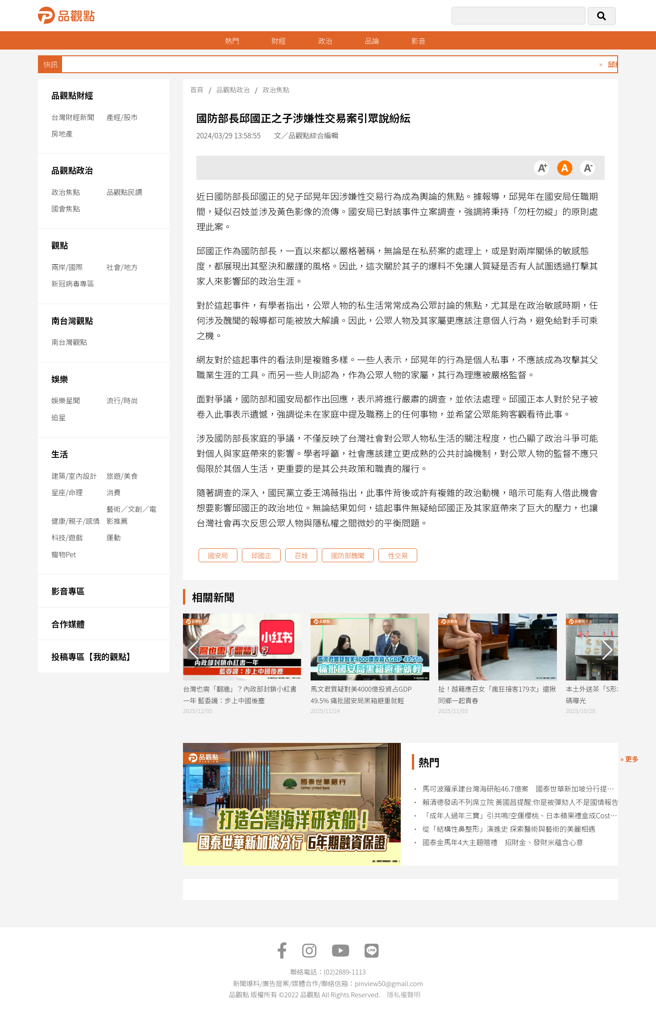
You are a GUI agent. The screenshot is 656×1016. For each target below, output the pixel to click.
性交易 (398, 555)
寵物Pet (63, 554)
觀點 (59, 245)
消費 (114, 492)
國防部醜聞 (348, 555)
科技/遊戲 (67, 537)
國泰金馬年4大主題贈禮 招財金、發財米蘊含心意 (503, 842)
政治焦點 (65, 192)
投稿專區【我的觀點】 (93, 656)
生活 (59, 454)
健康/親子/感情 (75, 520)
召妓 (301, 555)
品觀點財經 (72, 95)
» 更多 (629, 758)
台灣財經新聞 (72, 117)
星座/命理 (67, 492)
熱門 (232, 40)
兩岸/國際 (67, 266)
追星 (58, 417)
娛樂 (59, 379)
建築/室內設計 (74, 475)
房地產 (62, 133)
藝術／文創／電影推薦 (132, 514)
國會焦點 (65, 208)
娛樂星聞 (65, 400)
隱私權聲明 (403, 994)
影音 (418, 40)
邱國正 (261, 555)
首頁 (196, 89)
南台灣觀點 (72, 320)
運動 (114, 537)
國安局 (218, 555)
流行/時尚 (122, 400)
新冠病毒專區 (72, 283)
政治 (325, 40)
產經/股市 (122, 117)
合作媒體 (68, 624)
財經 (278, 40)
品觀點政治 (72, 170)
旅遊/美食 (122, 475)
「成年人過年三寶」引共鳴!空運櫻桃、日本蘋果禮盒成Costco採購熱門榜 (521, 815)
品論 (372, 40)
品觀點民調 (124, 192)
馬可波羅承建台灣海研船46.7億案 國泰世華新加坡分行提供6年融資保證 (521, 788)
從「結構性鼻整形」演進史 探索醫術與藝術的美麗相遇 (509, 828)
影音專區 (68, 591)
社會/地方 (122, 266)
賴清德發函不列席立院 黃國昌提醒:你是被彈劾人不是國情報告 (521, 802)
